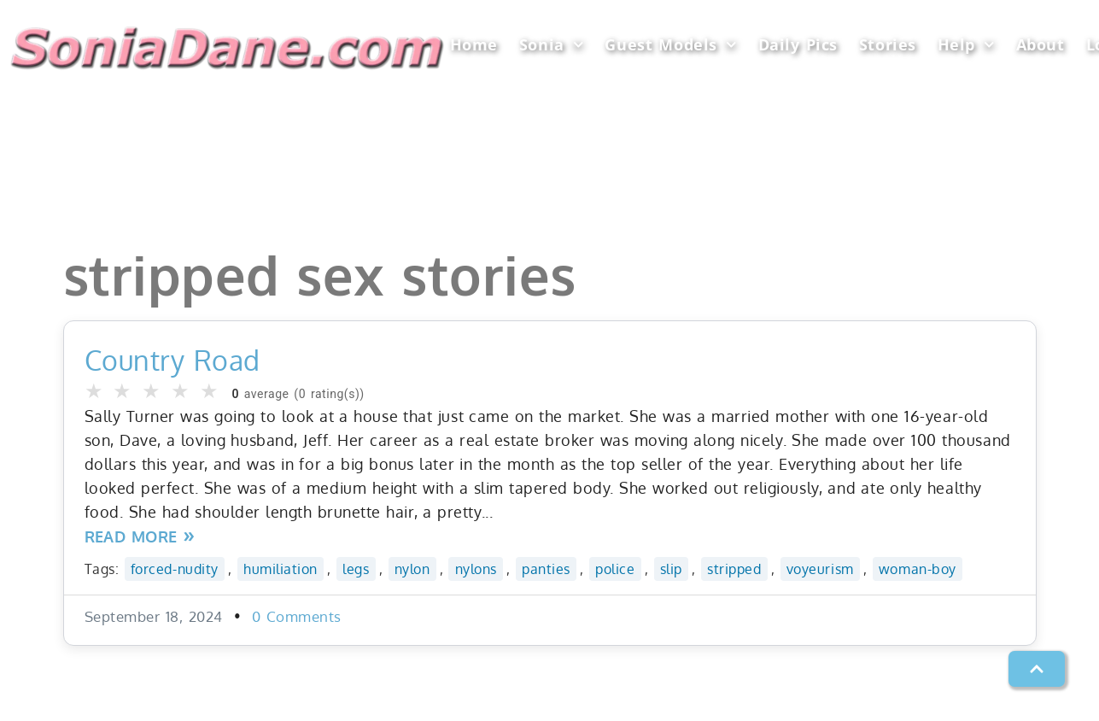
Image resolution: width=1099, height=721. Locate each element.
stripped (734, 568)
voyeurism (820, 568)
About (1040, 44)
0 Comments (297, 616)
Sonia (551, 45)
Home (474, 44)
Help (966, 45)
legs (355, 568)
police (614, 568)
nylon (412, 568)
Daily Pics (798, 44)
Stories (887, 44)
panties (546, 568)
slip (671, 568)
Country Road (172, 360)
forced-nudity (175, 568)
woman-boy (917, 568)
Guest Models (670, 45)
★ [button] (95, 391)
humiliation (280, 568)
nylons (476, 568)
